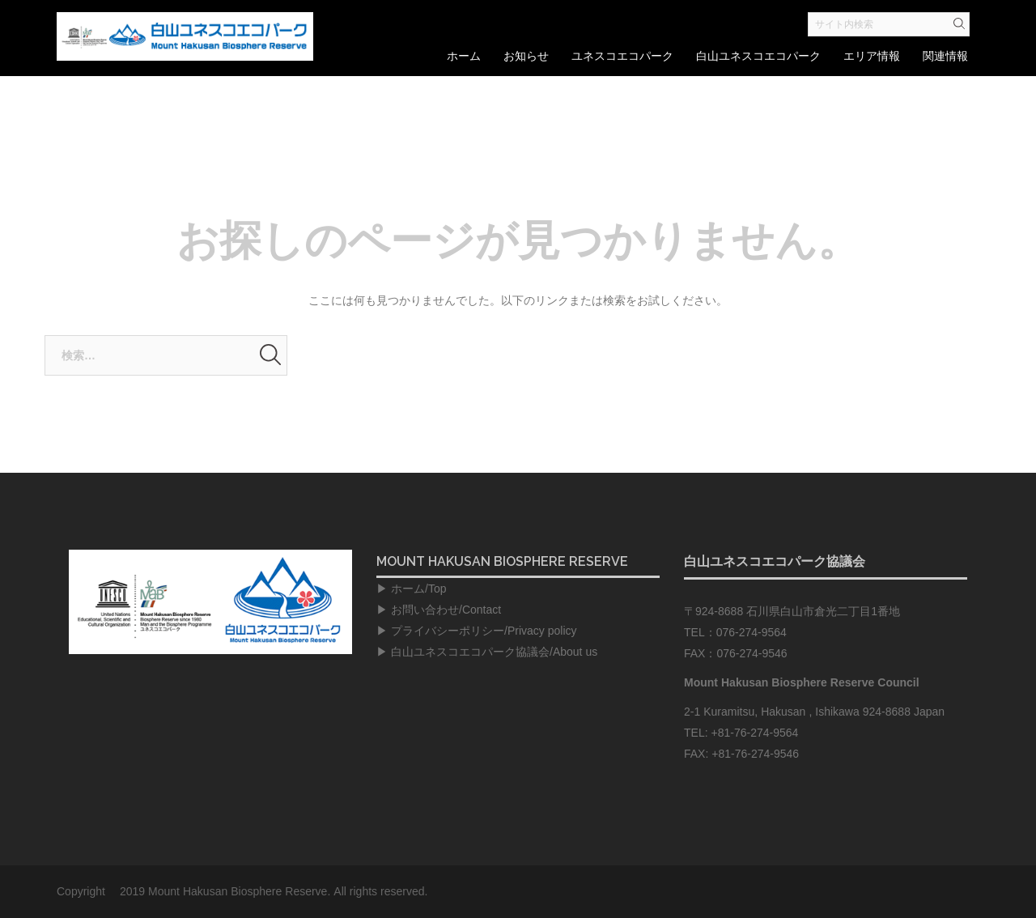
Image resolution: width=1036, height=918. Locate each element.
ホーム (464, 56)
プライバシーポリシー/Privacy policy (484, 630)
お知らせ (526, 56)
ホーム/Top (418, 588)
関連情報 (945, 56)
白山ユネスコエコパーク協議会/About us (494, 651)
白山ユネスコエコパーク (758, 56)
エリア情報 (871, 56)
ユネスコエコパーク (622, 56)
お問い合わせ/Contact (446, 609)
